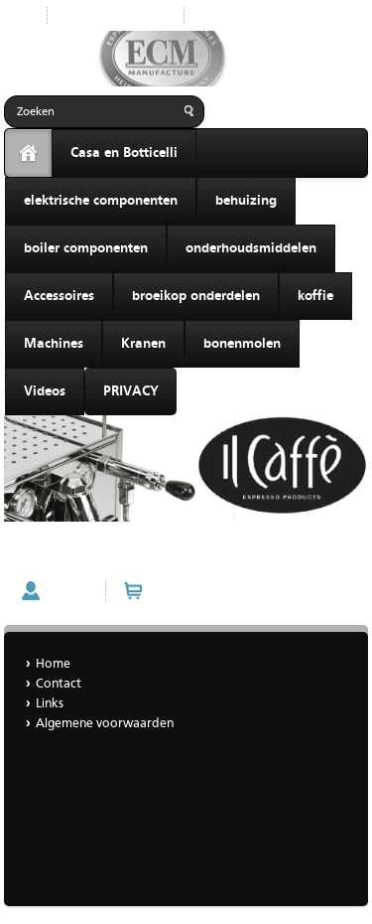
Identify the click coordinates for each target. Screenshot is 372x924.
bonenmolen (242, 344)
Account (71, 591)
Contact (58, 684)
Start (18, 15)
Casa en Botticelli (124, 153)
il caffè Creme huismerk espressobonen (121, 554)
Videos (44, 391)
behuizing (246, 201)
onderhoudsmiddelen (251, 248)
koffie (315, 296)
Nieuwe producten (115, 15)
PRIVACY (131, 391)
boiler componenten (86, 248)
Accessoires (59, 296)
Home (216, 15)
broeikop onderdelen (196, 296)
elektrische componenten (101, 201)
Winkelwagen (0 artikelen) (225, 591)
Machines (53, 344)
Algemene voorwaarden (105, 723)
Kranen (143, 344)
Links (49, 703)
